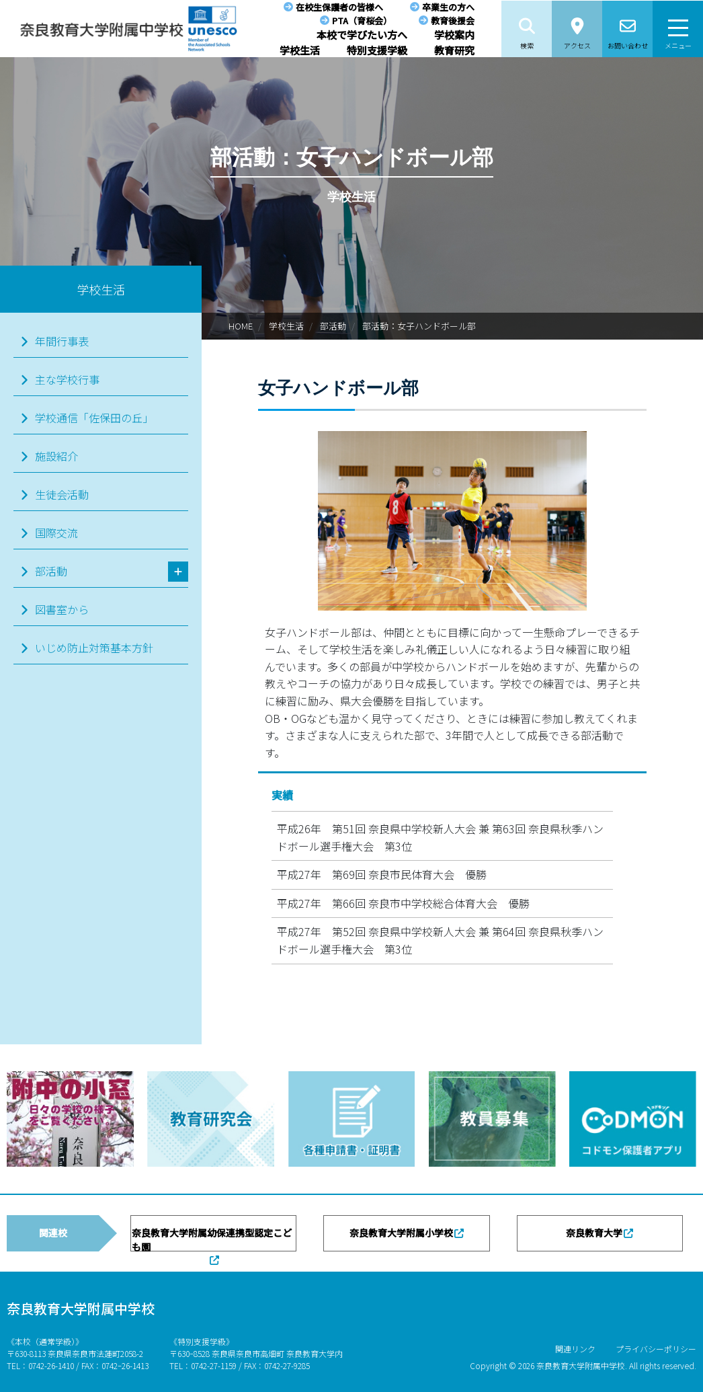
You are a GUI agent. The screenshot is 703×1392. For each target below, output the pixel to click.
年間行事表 (62, 341)
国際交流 (56, 533)
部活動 (333, 325)
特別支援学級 (377, 50)
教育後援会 (452, 20)
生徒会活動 (62, 494)
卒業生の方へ (448, 7)
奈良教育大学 (594, 1232)
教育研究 (454, 50)
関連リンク (575, 1348)
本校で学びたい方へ (362, 35)
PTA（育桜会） (362, 20)
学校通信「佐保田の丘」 (94, 418)
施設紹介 (56, 456)
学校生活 (300, 50)
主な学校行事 (67, 379)
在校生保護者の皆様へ (339, 7)
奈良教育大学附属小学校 (401, 1232)
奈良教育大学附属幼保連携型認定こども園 (212, 1238)
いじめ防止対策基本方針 (94, 648)
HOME (241, 325)
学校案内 (454, 35)
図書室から (62, 609)
